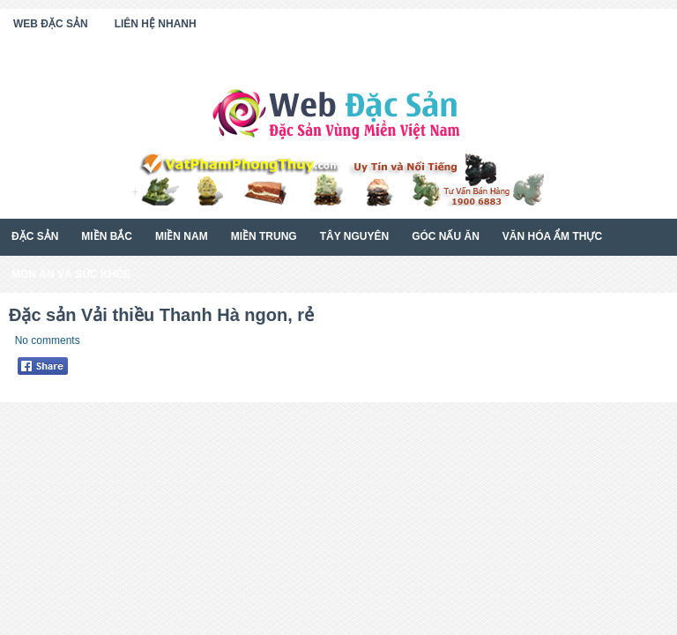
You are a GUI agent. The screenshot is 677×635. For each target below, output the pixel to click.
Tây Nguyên (354, 236)
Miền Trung (264, 236)
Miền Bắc (106, 236)
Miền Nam (181, 236)
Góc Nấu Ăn (446, 236)
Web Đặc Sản (50, 24)
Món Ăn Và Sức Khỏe (70, 274)
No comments (47, 340)
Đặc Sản (34, 236)
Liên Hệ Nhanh (156, 24)
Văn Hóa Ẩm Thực (552, 236)
